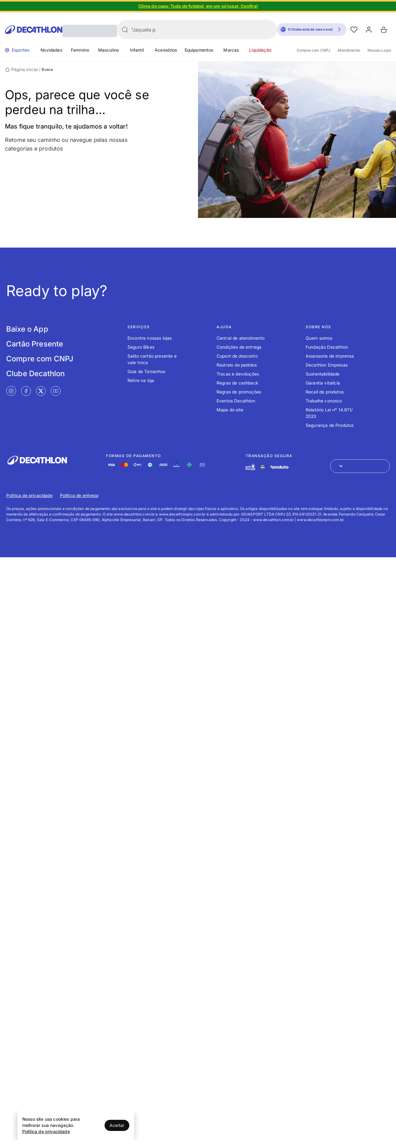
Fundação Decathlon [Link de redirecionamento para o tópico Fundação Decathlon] (327, 347)
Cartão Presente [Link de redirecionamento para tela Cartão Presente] (34, 343)
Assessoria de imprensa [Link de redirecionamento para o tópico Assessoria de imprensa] (330, 356)
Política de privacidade (46, 1131)
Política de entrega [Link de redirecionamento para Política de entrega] (79, 495)
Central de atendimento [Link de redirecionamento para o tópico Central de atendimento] (241, 338)
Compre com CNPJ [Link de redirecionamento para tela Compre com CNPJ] (39, 358)
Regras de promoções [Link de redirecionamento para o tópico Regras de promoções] (239, 391)
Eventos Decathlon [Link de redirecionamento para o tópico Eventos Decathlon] (236, 400)
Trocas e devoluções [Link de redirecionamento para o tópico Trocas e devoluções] (238, 373)
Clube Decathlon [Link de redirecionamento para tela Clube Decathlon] (35, 373)
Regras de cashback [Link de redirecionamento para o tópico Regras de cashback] (237, 382)
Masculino (108, 50)
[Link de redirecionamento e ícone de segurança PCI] (262, 467)
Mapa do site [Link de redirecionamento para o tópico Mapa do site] (230, 409)
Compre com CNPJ (313, 50)
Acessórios (166, 50)
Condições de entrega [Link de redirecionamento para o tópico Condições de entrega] (239, 347)
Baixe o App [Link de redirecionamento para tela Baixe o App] (27, 329)
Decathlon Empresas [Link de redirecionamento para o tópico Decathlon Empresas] (327, 364)
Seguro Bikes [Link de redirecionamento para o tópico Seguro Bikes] (140, 347)
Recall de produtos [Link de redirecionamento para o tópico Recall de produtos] (325, 391)
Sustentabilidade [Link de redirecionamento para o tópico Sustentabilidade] (323, 373)
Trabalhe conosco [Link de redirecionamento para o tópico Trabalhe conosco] (324, 400)
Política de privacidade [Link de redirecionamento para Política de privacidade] (29, 495)
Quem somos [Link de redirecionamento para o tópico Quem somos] (319, 338)
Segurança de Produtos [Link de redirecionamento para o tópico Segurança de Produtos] (330, 425)
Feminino (80, 50)
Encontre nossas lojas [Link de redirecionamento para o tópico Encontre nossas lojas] (149, 338)
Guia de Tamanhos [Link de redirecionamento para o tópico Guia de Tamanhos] (146, 371)
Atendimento (349, 50)
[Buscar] (125, 29)
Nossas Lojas (379, 50)
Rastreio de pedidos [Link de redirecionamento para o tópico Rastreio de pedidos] (237, 364)
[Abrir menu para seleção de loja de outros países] (360, 466)
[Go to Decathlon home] (33, 30)
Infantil (137, 50)
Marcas (231, 50)
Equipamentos (199, 50)
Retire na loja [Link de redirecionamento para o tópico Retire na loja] (140, 380)
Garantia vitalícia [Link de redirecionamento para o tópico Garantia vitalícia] (323, 382)
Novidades (51, 50)
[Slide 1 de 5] (198, 6)
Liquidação (260, 50)
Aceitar (117, 1125)
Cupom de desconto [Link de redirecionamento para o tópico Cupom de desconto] (237, 356)
